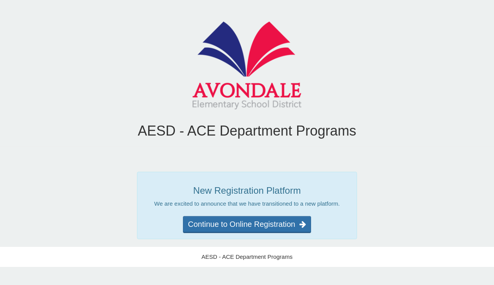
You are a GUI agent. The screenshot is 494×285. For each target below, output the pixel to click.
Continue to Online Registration (247, 224)
